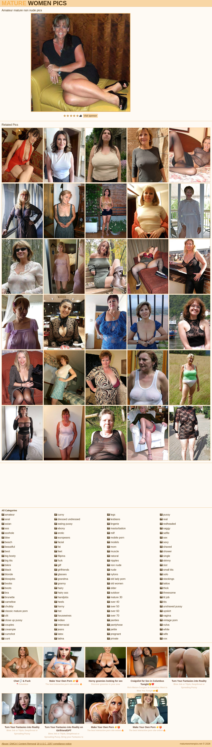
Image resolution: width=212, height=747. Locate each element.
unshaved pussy (171, 606)
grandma (61, 579)
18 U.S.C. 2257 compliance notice (54, 743)
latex (58, 634)
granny (60, 583)
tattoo (165, 583)
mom (111, 546)
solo (164, 574)
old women (115, 583)
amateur (8, 514)
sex (163, 537)
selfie (164, 533)
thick (164, 588)
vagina (165, 615)
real (164, 519)
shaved (166, 546)
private (112, 638)
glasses (60, 574)
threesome (168, 592)
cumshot (8, 634)
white (164, 629)
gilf (57, 565)
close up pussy (12, 620)
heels (59, 601)
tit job (165, 597)
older (111, 588)
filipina (59, 556)
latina (59, 638)
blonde (7, 574)
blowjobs (8, 579)
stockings (167, 579)
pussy (165, 514)
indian (59, 620)
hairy (58, 588)
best (6, 551)
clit (5, 615)
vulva (164, 624)
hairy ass (61, 592)
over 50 (113, 606)
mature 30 (114, 597)
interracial (61, 624)
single (165, 556)
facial (59, 542)
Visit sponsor (90, 115)
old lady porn (116, 579)
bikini (6, 565)
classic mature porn (15, 611)
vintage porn (169, 620)
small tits (166, 569)
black (6, 569)
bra (5, 592)
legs (111, 514)
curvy (59, 514)
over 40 (113, 601)
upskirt (165, 611)
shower (166, 551)
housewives (62, 615)
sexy (164, 542)
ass (5, 528)
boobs (7, 583)
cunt (6, 638)
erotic (59, 533)
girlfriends (61, 569)
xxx (163, 638)
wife (164, 634)
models (113, 542)
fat (57, 546)
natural (112, 556)
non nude (114, 565)
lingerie (113, 523)
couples (8, 624)
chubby (7, 606)
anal (6, 519)
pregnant (114, 634)
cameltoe (9, 601)
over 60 (113, 611)
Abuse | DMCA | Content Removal (19, 743)
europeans (62, 537)
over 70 (113, 615)
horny (59, 606)
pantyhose (115, 624)
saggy (165, 528)
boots (6, 588)
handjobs (61, 597)
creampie (9, 629)
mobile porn (115, 537)
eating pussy (63, 523)
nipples (113, 560)
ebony (59, 528)
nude (111, 569)
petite (112, 629)
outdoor (113, 592)
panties (113, 620)
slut (163, 565)
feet (58, 551)
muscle (113, 551)
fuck (58, 560)
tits (163, 601)
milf (111, 533)
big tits (7, 560)
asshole (8, 533)
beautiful (8, 546)
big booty (9, 556)
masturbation (116, 528)
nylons (112, 574)
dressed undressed (67, 519)
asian (6, 523)
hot (57, 611)
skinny (165, 560)
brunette (8, 597)
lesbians (113, 519)
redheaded (168, 523)
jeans (59, 629)
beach (7, 542)
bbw (6, 537)
